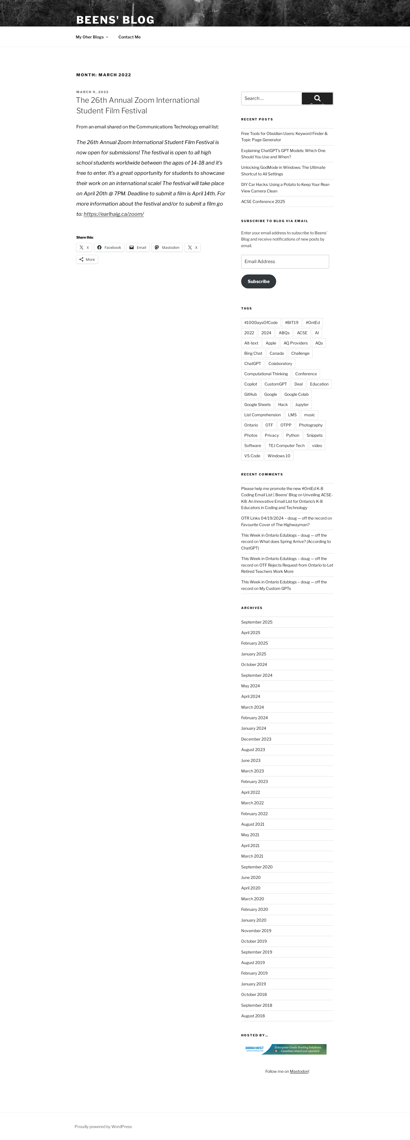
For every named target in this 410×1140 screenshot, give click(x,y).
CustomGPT (276, 384)
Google (270, 394)
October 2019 (254, 941)
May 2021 (250, 834)
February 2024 (254, 717)
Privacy (272, 435)
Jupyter (302, 404)
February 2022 (254, 813)
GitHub (250, 394)
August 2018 (253, 1015)
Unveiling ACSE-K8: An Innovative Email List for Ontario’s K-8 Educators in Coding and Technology (287, 501)
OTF (269, 425)
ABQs (284, 332)
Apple (271, 343)
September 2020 (257, 866)
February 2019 (254, 973)
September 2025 (256, 622)
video (317, 445)
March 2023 (252, 770)
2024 (266, 332)
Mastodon (299, 1071)
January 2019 (253, 983)
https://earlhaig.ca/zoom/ (114, 214)
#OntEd (313, 322)
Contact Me (129, 36)
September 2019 (256, 952)
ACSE (302, 332)
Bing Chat (253, 353)
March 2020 (252, 898)
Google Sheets (257, 404)
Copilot (250, 384)
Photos (250, 435)
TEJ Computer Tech (286, 445)
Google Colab (296, 394)
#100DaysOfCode (261, 322)
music (309, 414)
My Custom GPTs (275, 588)
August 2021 (253, 824)
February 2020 (254, 909)
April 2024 (250, 696)
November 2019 (256, 930)
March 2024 (252, 707)
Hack (283, 404)
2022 (249, 332)
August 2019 (253, 962)
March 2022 (252, 802)
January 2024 (253, 728)
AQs (319, 343)
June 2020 (251, 877)
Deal (298, 384)
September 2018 (256, 1005)
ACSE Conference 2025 (263, 201)
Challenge (300, 353)
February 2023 (254, 781)
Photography (311, 425)
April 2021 (250, 845)
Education (319, 384)
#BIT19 (291, 322)
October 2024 (254, 664)
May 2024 (250, 685)
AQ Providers (296, 343)
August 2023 (253, 749)
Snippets (315, 435)
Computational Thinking (266, 373)
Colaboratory (280, 363)
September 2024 (256, 675)
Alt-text (251, 343)
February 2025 (254, 643)
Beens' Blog (115, 20)
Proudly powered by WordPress (103, 1126)
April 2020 (251, 887)
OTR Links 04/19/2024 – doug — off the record (284, 518)
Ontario (251, 425)
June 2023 (251, 760)
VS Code (252, 455)
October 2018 (254, 994)
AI (317, 332)
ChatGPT (252, 363)
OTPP (286, 425)
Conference (306, 373)
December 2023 (256, 739)
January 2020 (253, 920)
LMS (292, 414)
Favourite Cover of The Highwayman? (275, 524)
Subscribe (259, 281)
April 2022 (250, 792)
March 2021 (252, 856)
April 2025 (250, 632)
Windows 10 (279, 455)
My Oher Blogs (92, 36)
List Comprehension (262, 414)
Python (292, 435)
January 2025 (253, 653)
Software (252, 445)
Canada (277, 353)
